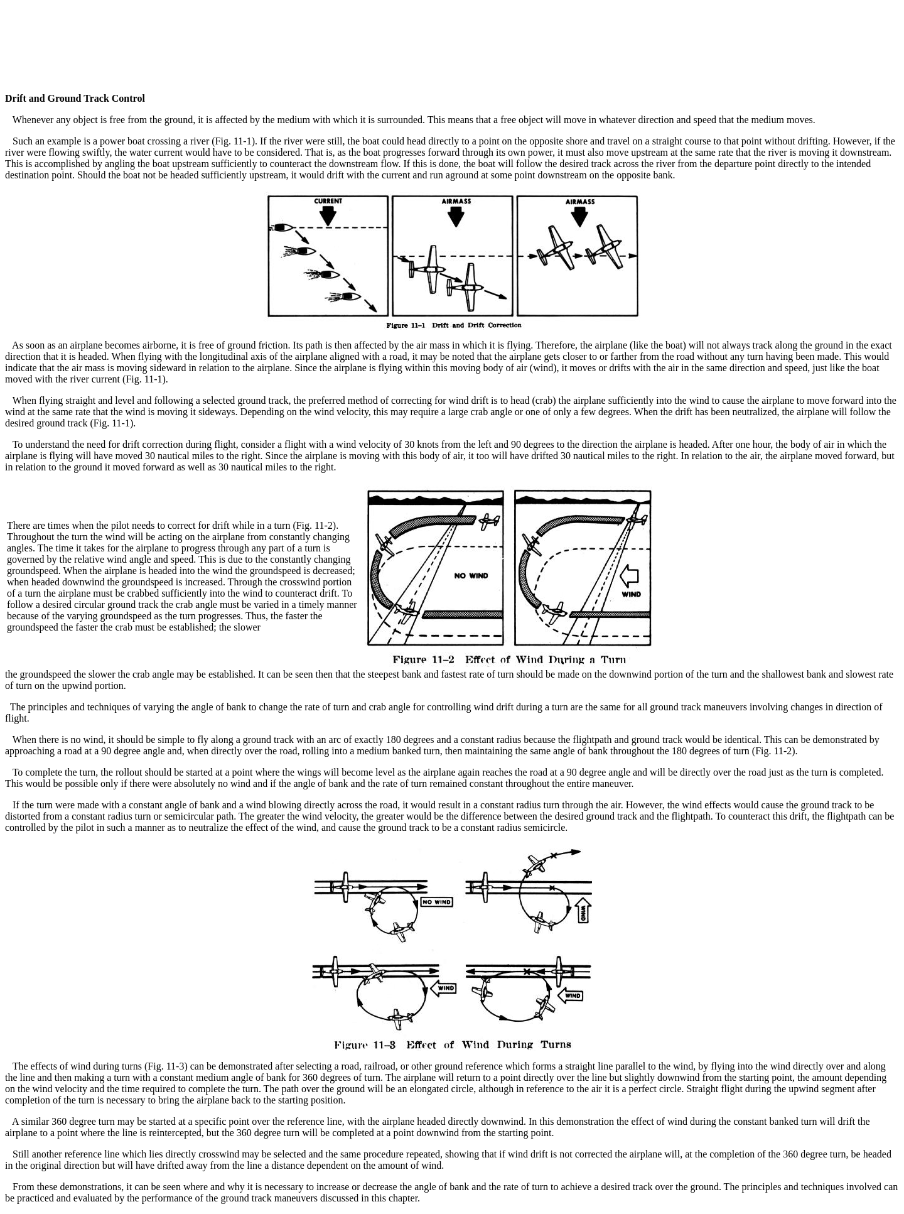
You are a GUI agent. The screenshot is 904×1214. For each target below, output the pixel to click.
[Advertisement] (452, 33)
